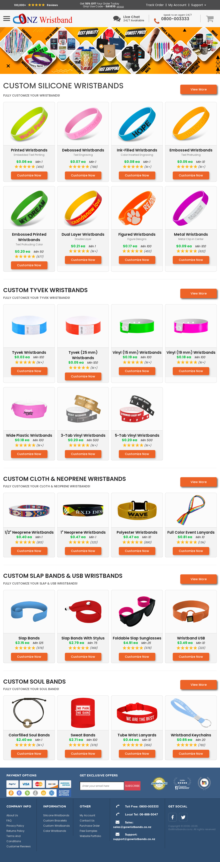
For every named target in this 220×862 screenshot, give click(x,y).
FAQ (8, 820)
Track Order (155, 5)
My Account (177, 5)
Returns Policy (15, 831)
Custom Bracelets (55, 820)
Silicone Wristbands (56, 815)
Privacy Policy (15, 826)
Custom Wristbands (56, 826)
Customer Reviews (18, 846)
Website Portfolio (90, 836)
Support (198, 5)
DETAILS (120, 7)
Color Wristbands (54, 831)
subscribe (132, 786)
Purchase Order (90, 826)
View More (199, 89)
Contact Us (87, 820)
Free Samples (88, 831)
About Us (12, 815)
